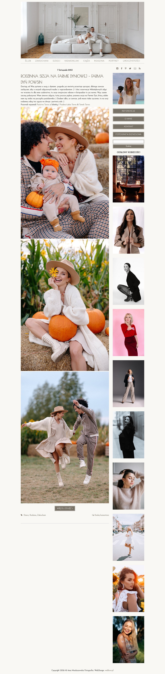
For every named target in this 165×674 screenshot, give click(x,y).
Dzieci (56, 61)
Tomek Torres (85, 105)
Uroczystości (131, 61)
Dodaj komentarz (102, 515)
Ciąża (86, 61)
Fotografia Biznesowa (128, 134)
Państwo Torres (43, 105)
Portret (114, 61)
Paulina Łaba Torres (68, 105)
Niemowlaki (71, 61)
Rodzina (99, 61)
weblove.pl (109, 670)
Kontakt (128, 127)
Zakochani (41, 61)
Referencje (128, 111)
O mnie (128, 119)
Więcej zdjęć (66, 509)
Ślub (28, 61)
